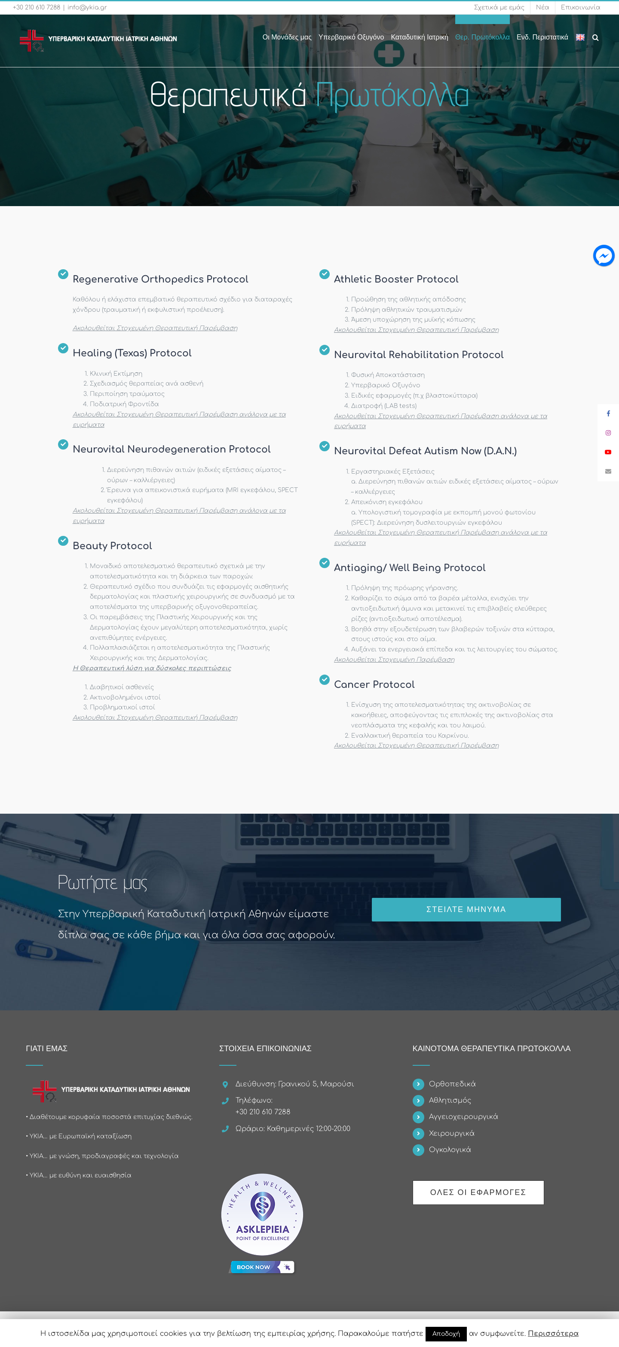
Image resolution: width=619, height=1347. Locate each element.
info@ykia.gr (87, 7)
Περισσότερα (553, 1334)
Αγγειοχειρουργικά (463, 1117)
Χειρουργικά (452, 1133)
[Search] (595, 33)
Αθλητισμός (450, 1100)
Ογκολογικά (450, 1150)
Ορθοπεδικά (452, 1084)
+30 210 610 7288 (36, 7)
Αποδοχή (446, 1334)
